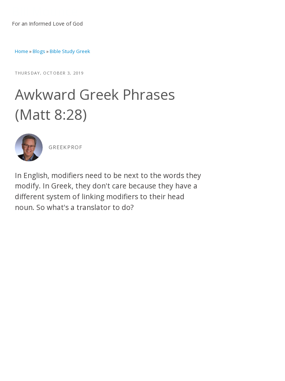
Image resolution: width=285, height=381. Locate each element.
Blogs (39, 51)
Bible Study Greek (70, 51)
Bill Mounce (45, 11)
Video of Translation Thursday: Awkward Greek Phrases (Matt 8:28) (109, 275)
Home (21, 51)
